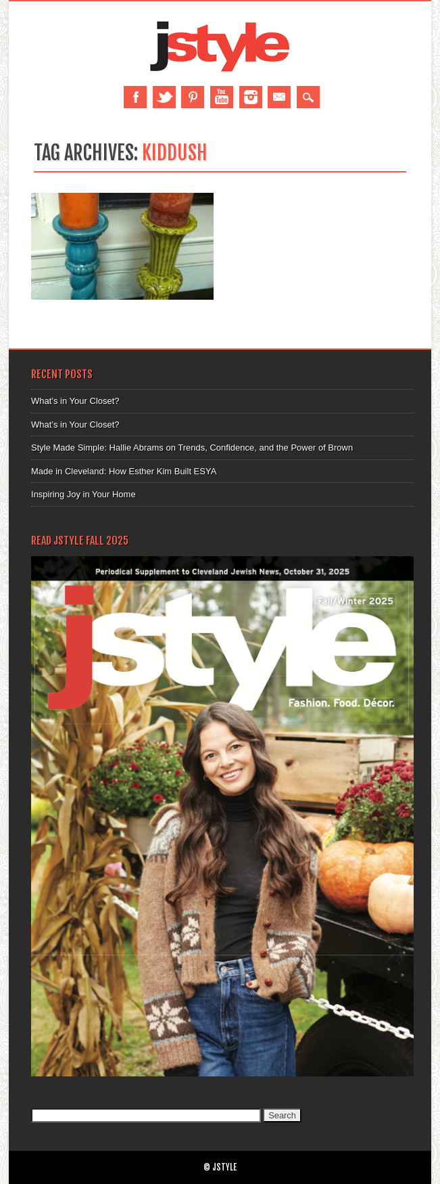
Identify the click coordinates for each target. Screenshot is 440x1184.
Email (279, 97)
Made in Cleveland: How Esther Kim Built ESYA (123, 471)
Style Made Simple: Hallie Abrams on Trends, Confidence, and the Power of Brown (192, 447)
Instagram (250, 97)
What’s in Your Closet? (75, 401)
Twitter (164, 97)
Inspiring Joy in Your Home (83, 494)
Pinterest (192, 97)
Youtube (221, 97)
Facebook (135, 97)
